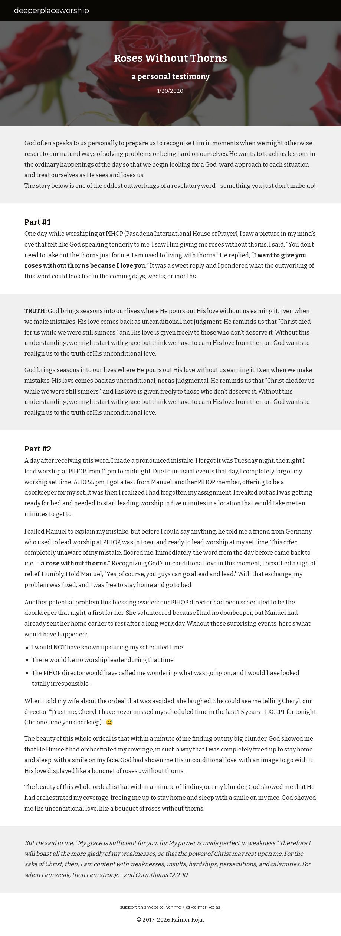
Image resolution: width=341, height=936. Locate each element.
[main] (170, 73)
